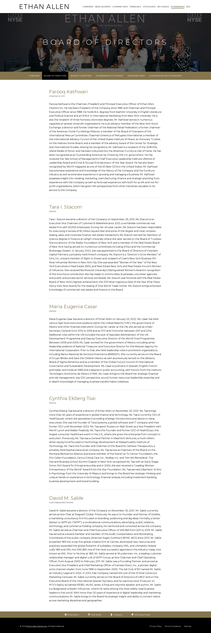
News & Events (103, 6)
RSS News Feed (142, 614)
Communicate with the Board (165, 76)
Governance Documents (109, 76)
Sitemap (187, 626)
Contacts (118, 614)
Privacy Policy (156, 626)
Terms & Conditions (173, 626)
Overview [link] (88, 6)
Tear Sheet (96, 614)
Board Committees (81, 76)
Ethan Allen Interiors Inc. (37, 626)
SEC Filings (163, 6)
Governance (178, 6)
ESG (188, 6)
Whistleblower (136, 76)
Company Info (120, 6)
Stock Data (149, 6)
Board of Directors (55, 76)
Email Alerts (73, 614)
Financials (135, 6)
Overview (34, 76)
